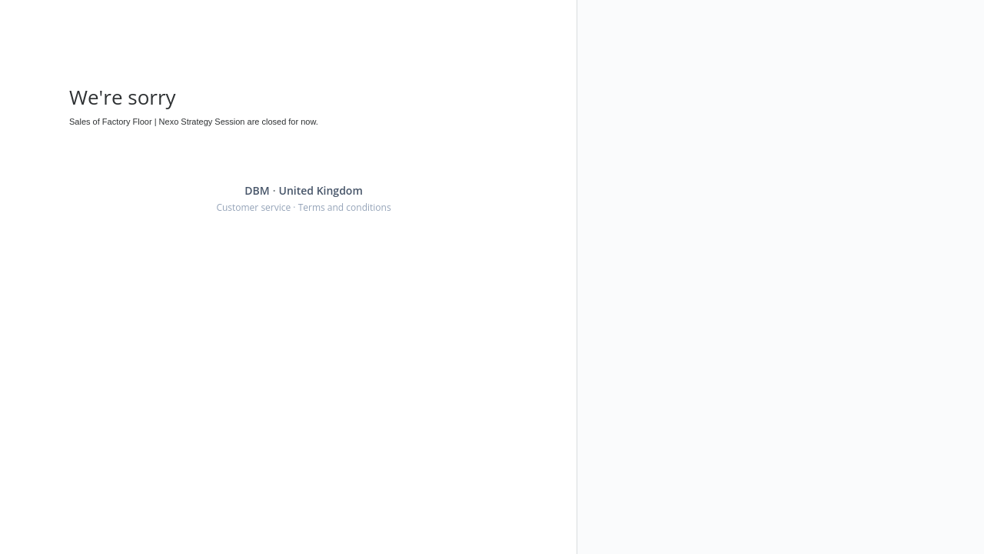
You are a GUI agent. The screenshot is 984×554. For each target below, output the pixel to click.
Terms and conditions (344, 207)
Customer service (253, 207)
